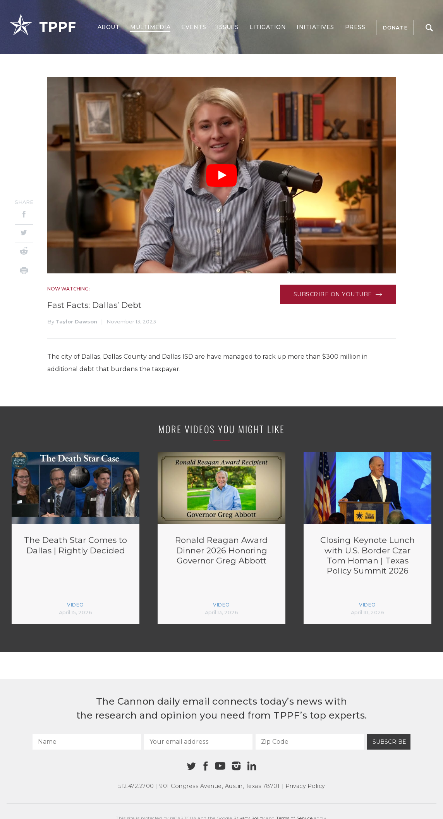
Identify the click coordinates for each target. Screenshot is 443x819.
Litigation (267, 27)
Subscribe (389, 741)
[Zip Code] (310, 742)
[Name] (87, 742)
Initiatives (315, 27)
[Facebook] (24, 215)
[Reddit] (24, 252)
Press (355, 27)
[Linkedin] (252, 766)
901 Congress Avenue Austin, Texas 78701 (220, 786)
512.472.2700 (136, 786)
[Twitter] (24, 233)
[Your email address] (198, 742)
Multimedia (150, 27)
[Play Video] (221, 175)
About (109, 27)
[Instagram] (236, 766)
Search (429, 27)
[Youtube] (220, 766)
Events (193, 27)
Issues (228, 27)
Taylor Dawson (76, 321)
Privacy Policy (305, 786)
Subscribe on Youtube (338, 294)
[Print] (24, 271)
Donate (395, 27)
